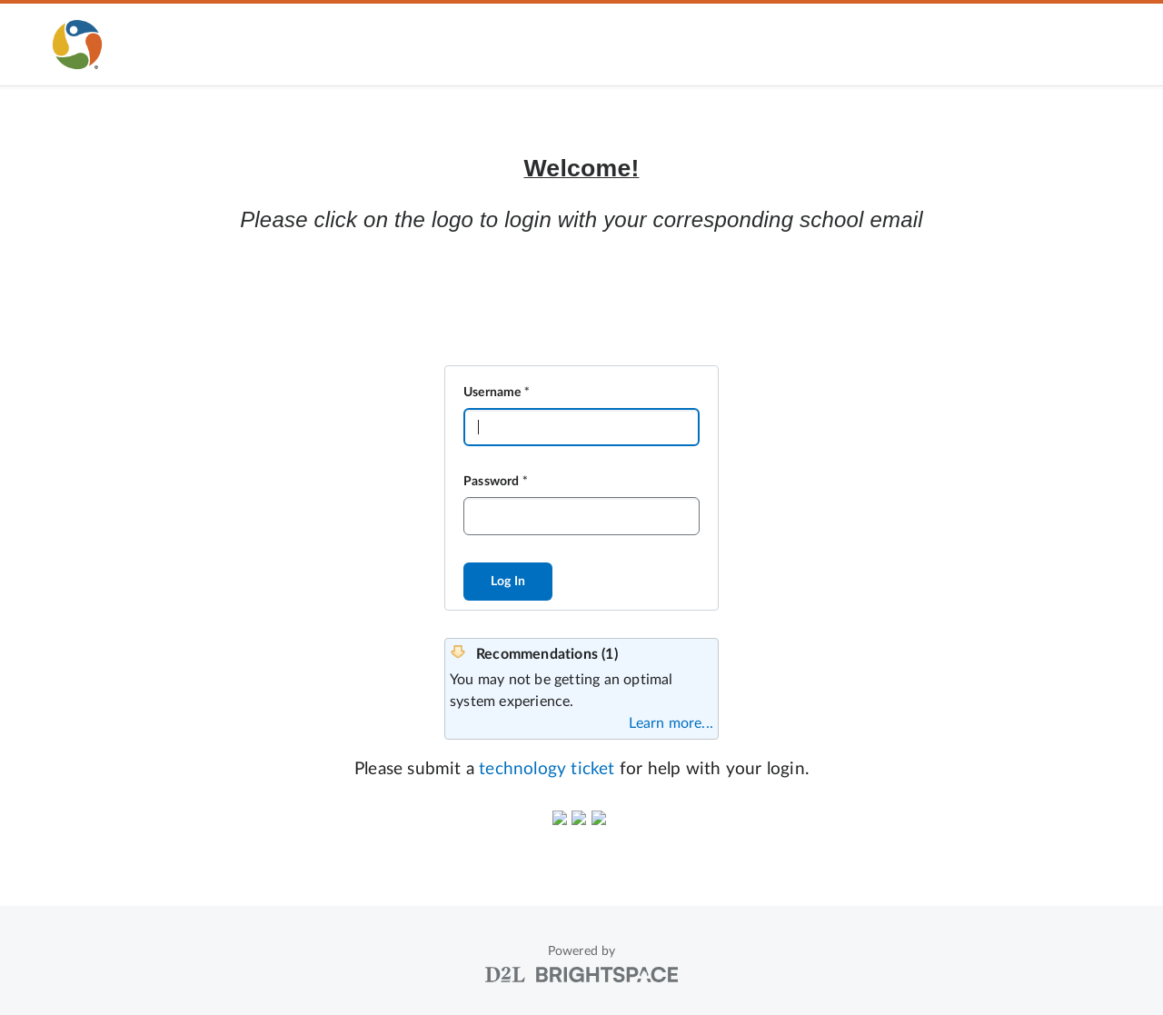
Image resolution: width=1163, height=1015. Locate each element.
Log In (508, 581)
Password (491, 481)
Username (492, 392)
